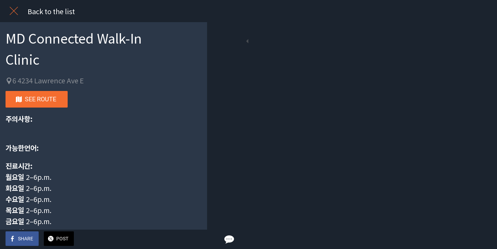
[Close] (14, 11)
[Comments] (193, 239)
